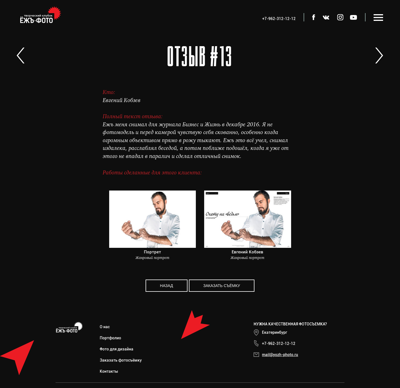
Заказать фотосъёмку (121, 360)
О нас (105, 327)
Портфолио (110, 338)
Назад (166, 285)
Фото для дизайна (116, 349)
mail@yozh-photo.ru (280, 354)
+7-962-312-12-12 (278, 343)
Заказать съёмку (221, 285)
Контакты (109, 371)
